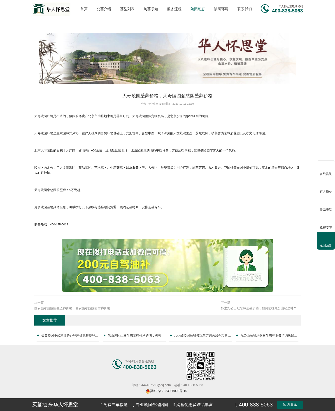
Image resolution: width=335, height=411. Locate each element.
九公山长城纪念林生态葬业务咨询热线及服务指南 (268, 336)
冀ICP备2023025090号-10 (168, 391)
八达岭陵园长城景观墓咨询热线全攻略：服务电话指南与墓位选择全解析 (202, 336)
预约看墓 (290, 404)
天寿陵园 (138, 116)
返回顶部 (326, 241)
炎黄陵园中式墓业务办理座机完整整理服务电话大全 (69, 336)
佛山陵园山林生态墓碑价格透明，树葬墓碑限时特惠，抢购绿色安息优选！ (136, 336)
